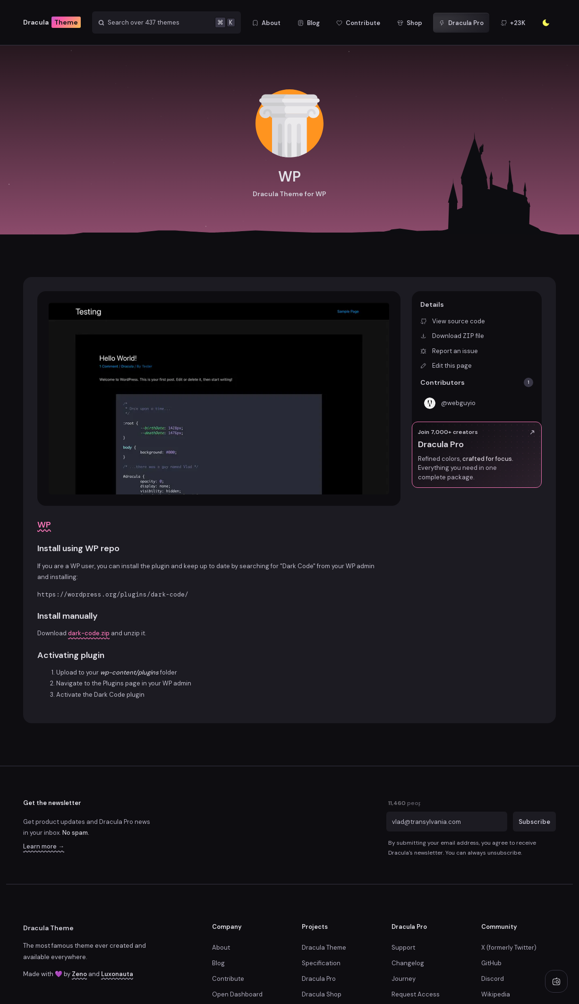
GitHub (491, 963)
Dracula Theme (48, 928)
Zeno (79, 974)
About (221, 947)
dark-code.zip (89, 633)
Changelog (408, 963)
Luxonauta (117, 974)
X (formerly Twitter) (508, 947)
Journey (404, 979)
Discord (492, 979)
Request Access (416, 994)
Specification (321, 963)
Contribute (228, 979)
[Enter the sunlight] (546, 23)
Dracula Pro (319, 979)
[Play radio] (556, 981)
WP (44, 524)
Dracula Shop (321, 994)
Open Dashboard (237, 994)
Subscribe (534, 821)
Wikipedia (495, 994)
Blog (218, 963)
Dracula (52, 22)
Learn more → (43, 846)
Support (403, 947)
